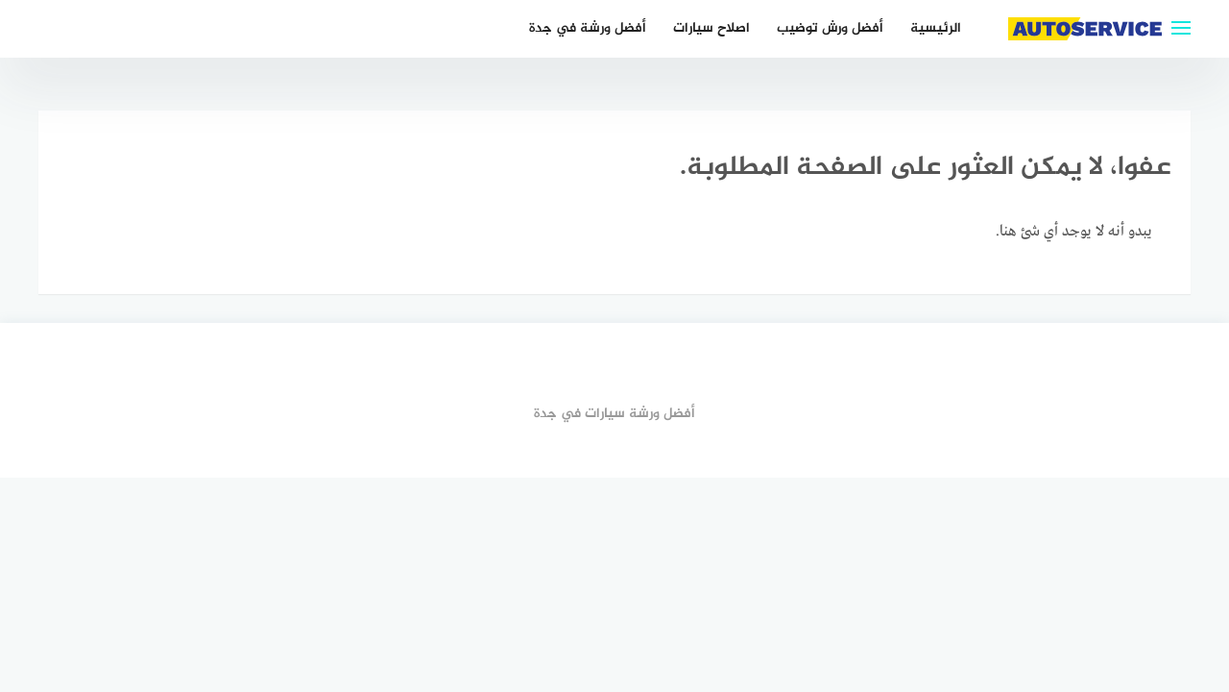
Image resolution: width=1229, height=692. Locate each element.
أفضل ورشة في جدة (587, 28)
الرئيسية (935, 28)
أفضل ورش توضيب (830, 28)
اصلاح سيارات (711, 28)
